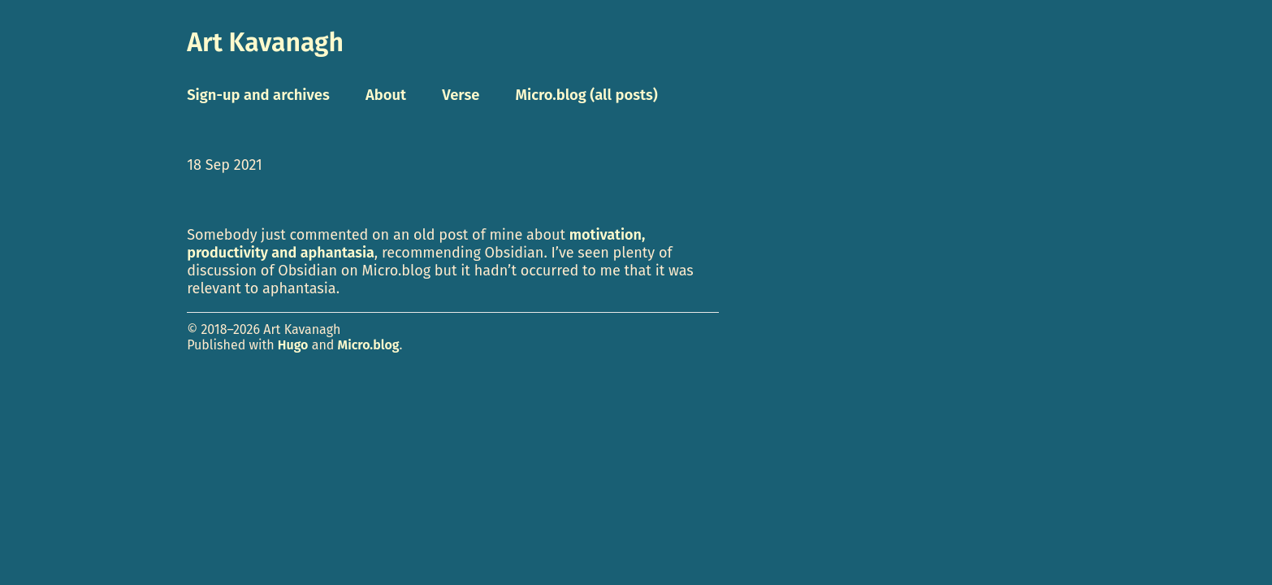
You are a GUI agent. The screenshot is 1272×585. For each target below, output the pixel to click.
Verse (460, 95)
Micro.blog (369, 345)
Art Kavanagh (265, 42)
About (386, 95)
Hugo (293, 345)
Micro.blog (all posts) (587, 95)
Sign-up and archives (258, 95)
